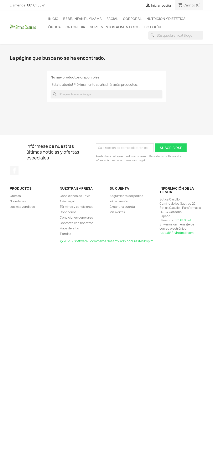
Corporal (132, 18)
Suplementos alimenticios (115, 27)
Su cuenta (119, 188)
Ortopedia (75, 27)
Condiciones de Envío (75, 196)
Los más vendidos (22, 207)
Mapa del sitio (69, 228)
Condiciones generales (76, 217)
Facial (112, 18)
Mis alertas (117, 212)
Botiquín (152, 27)
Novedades (18, 201)
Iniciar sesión (119, 201)
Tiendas (65, 234)
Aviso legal (67, 201)
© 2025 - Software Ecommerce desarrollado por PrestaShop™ (106, 241)
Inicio (53, 18)
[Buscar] (175, 35)
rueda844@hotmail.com (176, 233)
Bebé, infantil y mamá (82, 18)
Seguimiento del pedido (126, 196)
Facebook (14, 170)
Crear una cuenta (122, 207)
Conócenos (68, 212)
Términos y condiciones (76, 207)
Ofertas (15, 196)
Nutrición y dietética (166, 18)
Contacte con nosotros (76, 223)
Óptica (54, 27)
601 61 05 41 (36, 5)
